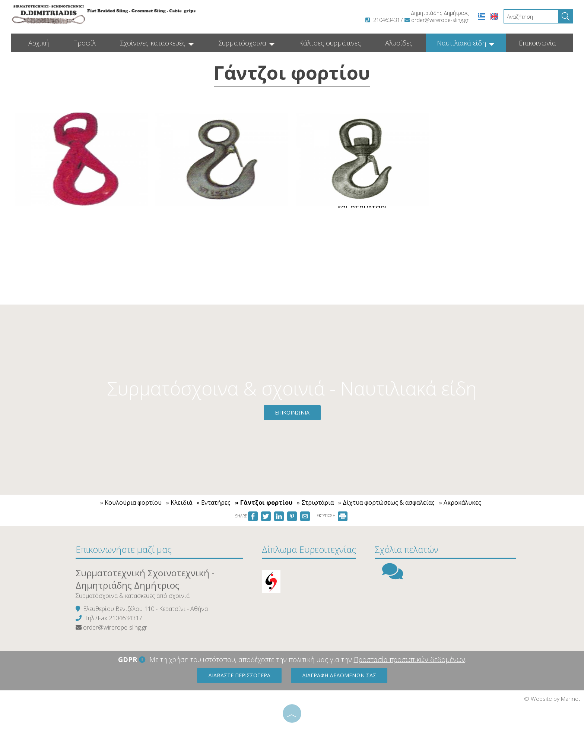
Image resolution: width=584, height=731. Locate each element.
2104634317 (388, 19)
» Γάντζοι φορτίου (263, 502)
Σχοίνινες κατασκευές (157, 43)
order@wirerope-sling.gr (440, 19)
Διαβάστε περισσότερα (239, 675)
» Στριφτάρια (315, 502)
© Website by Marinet (552, 698)
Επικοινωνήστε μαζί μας (124, 549)
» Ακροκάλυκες (460, 502)
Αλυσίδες (399, 43)
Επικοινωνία (537, 43)
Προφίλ (84, 43)
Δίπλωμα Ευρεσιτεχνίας (309, 549)
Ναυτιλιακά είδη (466, 42)
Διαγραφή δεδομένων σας (339, 675)
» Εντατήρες (214, 502)
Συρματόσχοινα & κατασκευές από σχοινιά (133, 596)
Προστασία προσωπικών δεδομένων (409, 659)
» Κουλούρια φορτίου (131, 502)
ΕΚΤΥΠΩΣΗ (332, 515)
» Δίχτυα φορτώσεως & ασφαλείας (386, 502)
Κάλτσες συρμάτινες (330, 43)
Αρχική (38, 43)
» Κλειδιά (179, 502)
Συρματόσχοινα (246, 43)
